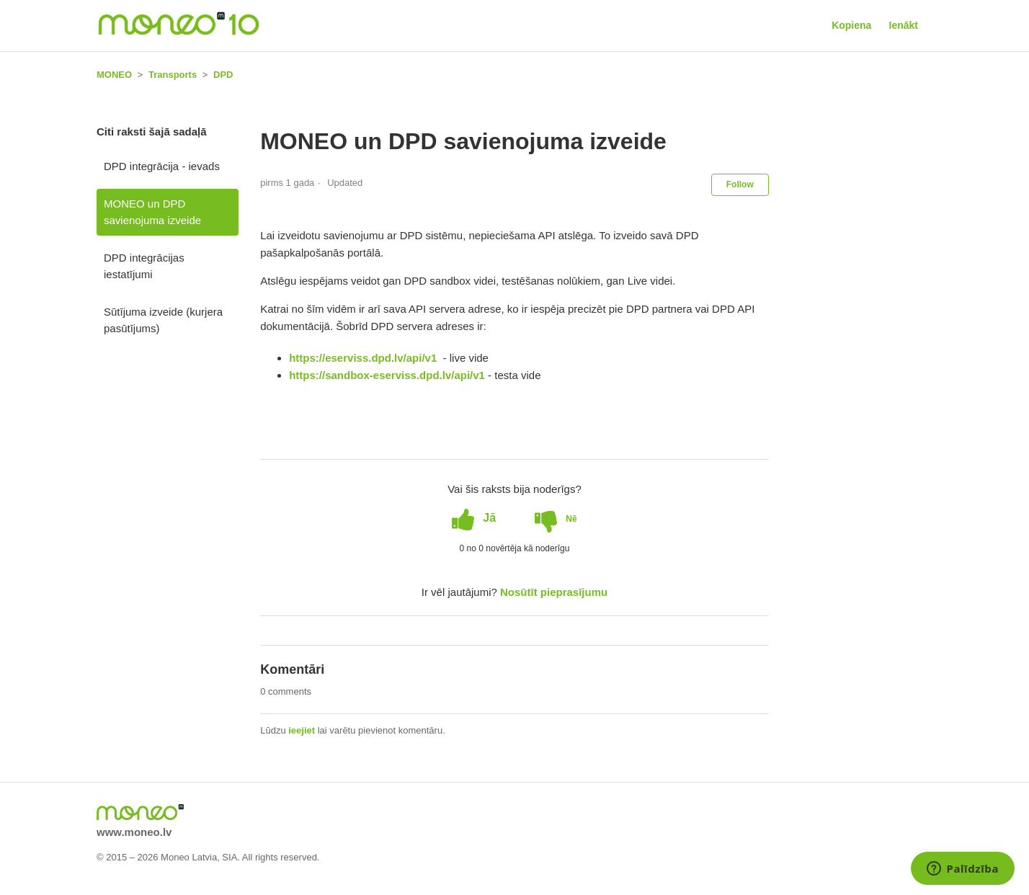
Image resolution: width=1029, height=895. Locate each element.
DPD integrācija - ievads (162, 166)
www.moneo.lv (134, 832)
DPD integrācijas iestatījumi (144, 265)
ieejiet (301, 730)
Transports (172, 74)
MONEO (114, 74)
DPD (223, 74)
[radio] (473, 518)
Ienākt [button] (903, 25)
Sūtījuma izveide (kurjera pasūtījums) (163, 320)
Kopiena (851, 25)
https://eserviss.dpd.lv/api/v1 (364, 358)
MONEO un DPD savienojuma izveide (152, 211)
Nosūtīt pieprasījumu (553, 592)
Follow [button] (740, 184)
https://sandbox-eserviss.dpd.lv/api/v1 (387, 375)
